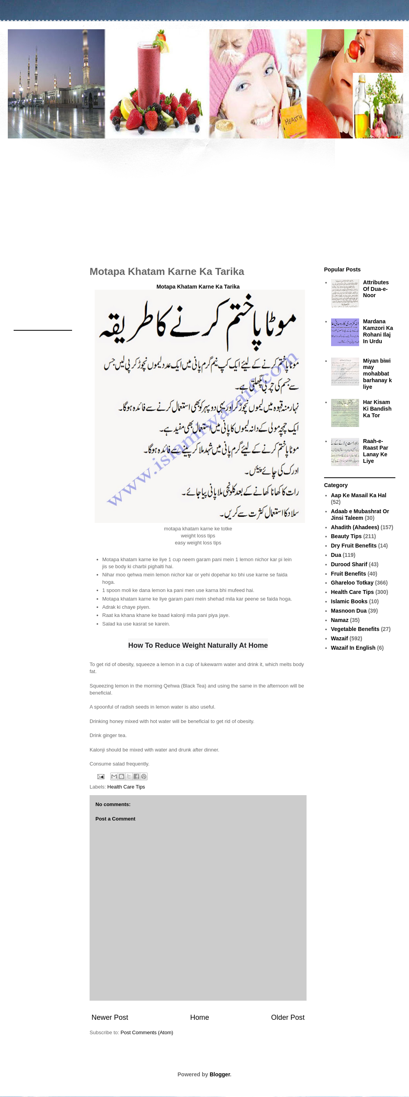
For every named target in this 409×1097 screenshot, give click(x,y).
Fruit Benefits (348, 574)
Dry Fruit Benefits (354, 545)
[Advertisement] (204, 198)
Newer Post (110, 1017)
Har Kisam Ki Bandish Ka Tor (377, 408)
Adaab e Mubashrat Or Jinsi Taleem (360, 514)
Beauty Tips (346, 536)
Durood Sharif (349, 564)
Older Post (288, 1017)
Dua (336, 555)
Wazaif (339, 638)
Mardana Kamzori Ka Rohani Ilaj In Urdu (378, 331)
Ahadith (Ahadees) (355, 527)
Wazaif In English (353, 648)
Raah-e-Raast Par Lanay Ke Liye (375, 451)
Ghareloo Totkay (352, 583)
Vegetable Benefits (355, 629)
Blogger (220, 1074)
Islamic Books (349, 601)
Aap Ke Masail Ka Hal (358, 495)
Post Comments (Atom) (147, 1032)
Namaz (340, 620)
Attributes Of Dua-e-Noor (376, 289)
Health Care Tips (126, 787)
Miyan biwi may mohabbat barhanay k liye (377, 374)
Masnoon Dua (349, 611)
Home (199, 1017)
